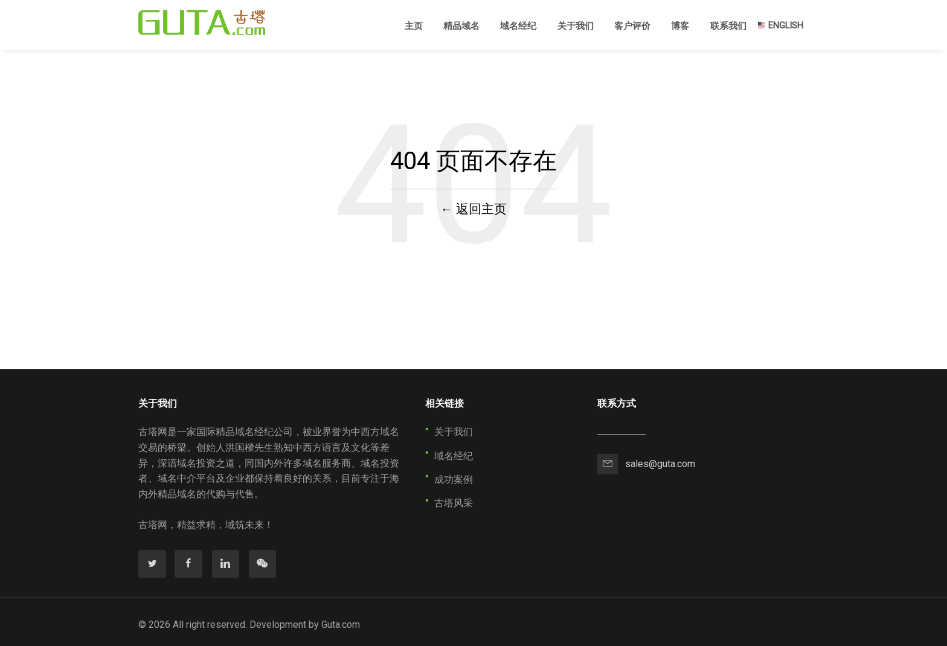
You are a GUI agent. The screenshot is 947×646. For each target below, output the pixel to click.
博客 (680, 26)
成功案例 (453, 479)
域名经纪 (518, 26)
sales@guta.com (660, 464)
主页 (414, 25)
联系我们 (728, 26)
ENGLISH (780, 25)
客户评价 (632, 26)
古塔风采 (453, 503)
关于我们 (575, 26)
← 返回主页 (473, 209)
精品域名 (461, 26)
